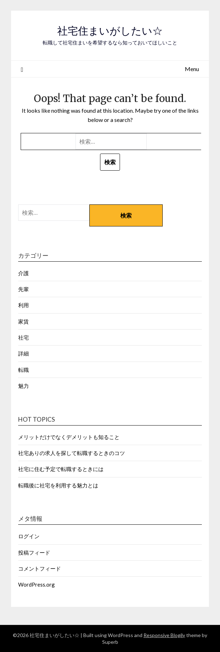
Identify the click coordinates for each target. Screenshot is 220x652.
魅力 (23, 386)
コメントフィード (39, 568)
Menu (192, 68)
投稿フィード (34, 552)
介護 (23, 273)
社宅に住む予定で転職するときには (61, 469)
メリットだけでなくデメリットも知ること (69, 437)
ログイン (29, 536)
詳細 (23, 353)
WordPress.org (36, 584)
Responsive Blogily (164, 635)
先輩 (23, 289)
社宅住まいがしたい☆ (110, 30)
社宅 (23, 337)
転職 (23, 370)
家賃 (23, 321)
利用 (23, 305)
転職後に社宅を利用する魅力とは (58, 485)
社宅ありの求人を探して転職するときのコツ (71, 453)
